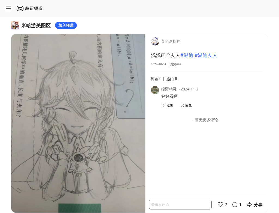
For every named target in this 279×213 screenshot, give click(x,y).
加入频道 (66, 25)
